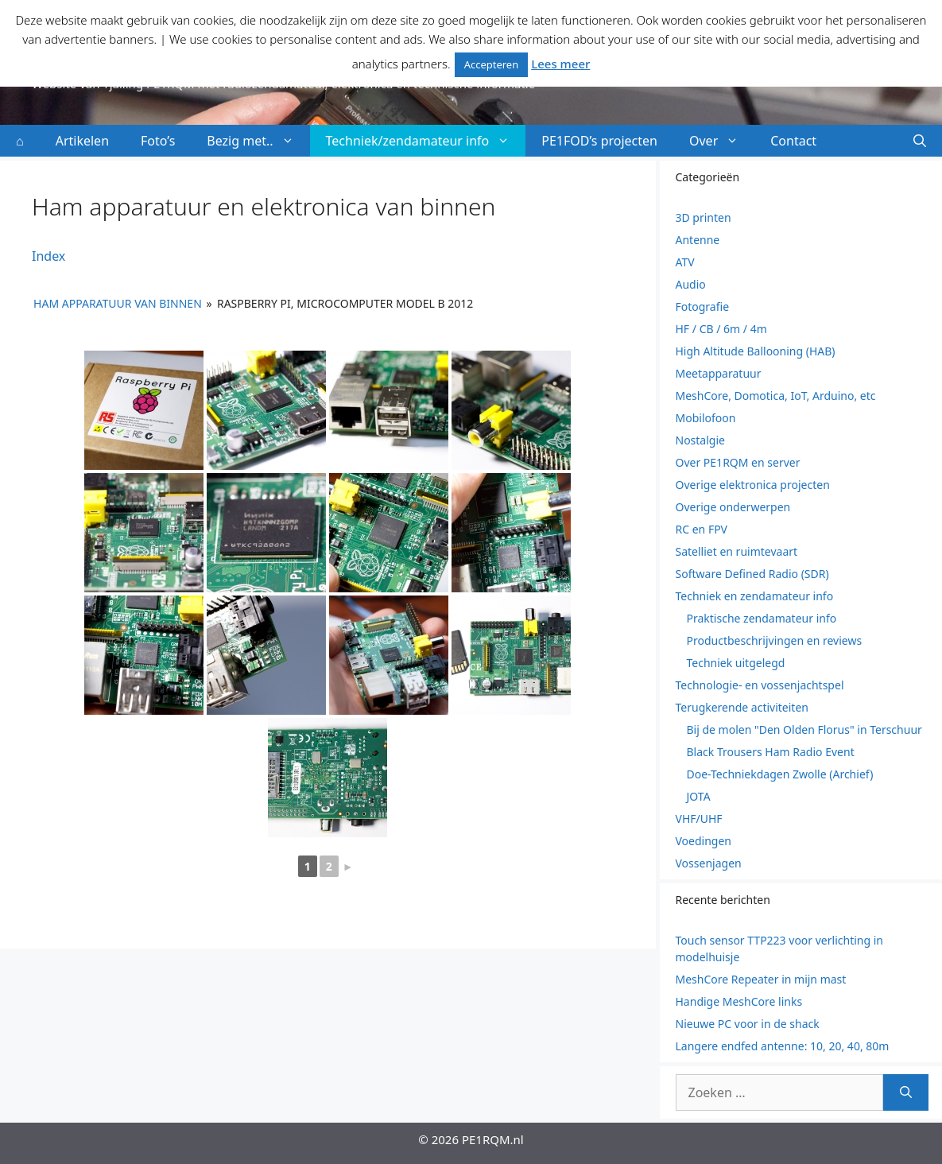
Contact (793, 140)
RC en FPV (702, 529)
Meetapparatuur (719, 373)
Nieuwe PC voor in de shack (748, 1023)
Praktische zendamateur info (762, 618)
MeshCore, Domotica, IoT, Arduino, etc (776, 395)
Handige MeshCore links (739, 1001)
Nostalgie (700, 440)
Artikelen (82, 140)
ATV (685, 262)
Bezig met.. (258, 141)
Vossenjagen (709, 863)
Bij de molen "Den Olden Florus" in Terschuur (804, 729)
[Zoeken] (905, 1092)
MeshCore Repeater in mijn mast (761, 979)
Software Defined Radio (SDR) (752, 573)
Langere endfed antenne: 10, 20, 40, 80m (783, 1045)
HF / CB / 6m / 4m (721, 328)
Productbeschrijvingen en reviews (775, 640)
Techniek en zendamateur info (755, 595)
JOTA (699, 796)
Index (48, 256)
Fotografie (703, 306)
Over (721, 141)
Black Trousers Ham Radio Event (771, 751)
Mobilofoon (706, 417)
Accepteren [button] (491, 64)
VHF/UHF (699, 818)
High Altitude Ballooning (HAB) (755, 351)
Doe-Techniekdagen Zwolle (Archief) (780, 774)
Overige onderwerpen (733, 506)
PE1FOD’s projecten (599, 140)
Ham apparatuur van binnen (117, 303)
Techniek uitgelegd (736, 662)
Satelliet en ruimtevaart (737, 551)
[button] (919, 141)
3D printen (703, 217)
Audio (691, 284)
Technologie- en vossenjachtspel (760, 685)
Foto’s (158, 140)
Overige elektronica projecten (753, 484)
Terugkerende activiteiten (742, 707)
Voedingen (704, 840)
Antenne (698, 239)
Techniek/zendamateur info (426, 141)
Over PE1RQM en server (738, 462)
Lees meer (560, 64)
